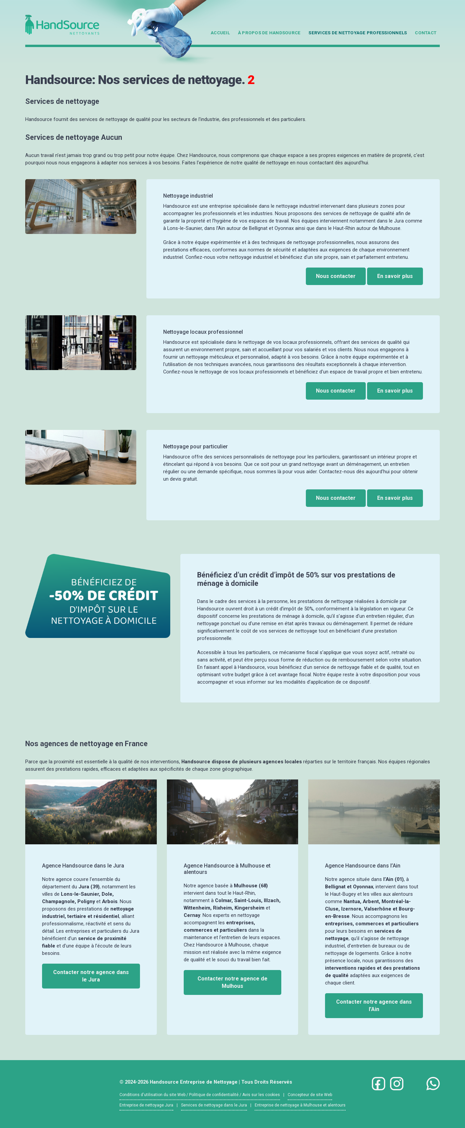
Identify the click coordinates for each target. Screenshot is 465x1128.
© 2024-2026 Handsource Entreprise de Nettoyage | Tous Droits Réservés (205, 1082)
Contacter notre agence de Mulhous (232, 982)
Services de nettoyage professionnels (358, 32)
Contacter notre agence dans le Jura (91, 976)
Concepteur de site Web (310, 1094)
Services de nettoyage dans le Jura (214, 1105)
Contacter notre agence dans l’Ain (374, 1005)
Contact (425, 32)
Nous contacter (336, 276)
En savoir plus (395, 276)
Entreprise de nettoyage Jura (146, 1105)
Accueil (220, 32)
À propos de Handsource (269, 32)
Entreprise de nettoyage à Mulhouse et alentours (300, 1105)
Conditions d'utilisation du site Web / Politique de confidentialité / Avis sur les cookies (199, 1094)
